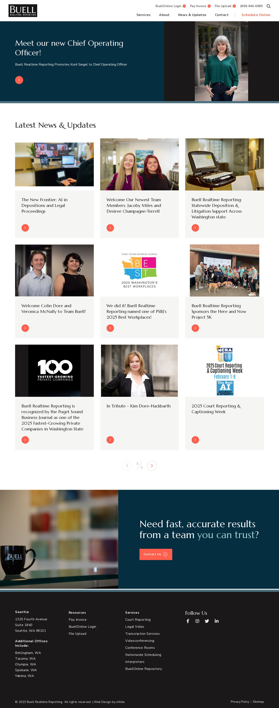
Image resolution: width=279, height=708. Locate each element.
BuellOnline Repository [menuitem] (144, 669)
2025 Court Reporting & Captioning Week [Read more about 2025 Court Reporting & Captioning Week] (217, 409)
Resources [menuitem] (78, 613)
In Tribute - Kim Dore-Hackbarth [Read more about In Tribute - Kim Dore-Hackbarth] (130, 409)
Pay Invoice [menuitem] (78, 620)
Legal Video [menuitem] (135, 627)
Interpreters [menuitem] (135, 662)
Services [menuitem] (144, 15)
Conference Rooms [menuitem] (140, 648)
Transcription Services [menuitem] (142, 634)
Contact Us (153, 555)
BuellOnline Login (168, 6)
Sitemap (258, 702)
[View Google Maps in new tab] (31, 625)
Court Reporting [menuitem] (138, 620)
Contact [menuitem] (222, 15)
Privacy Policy (239, 702)
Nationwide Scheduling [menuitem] (143, 655)
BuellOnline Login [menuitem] (83, 627)
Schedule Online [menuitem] (256, 15)
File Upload (223, 6)
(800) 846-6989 (251, 6)
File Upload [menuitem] (78, 634)
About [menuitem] (164, 15)
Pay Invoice (198, 6)
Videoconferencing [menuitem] (139, 641)
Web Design (102, 702)
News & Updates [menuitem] (192, 15)
